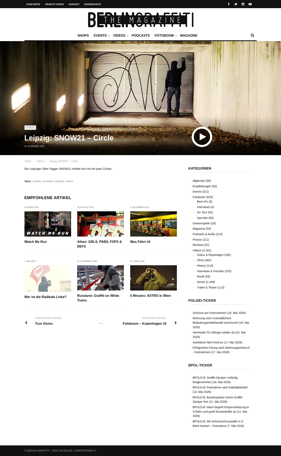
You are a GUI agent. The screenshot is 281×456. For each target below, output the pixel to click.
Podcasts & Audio (204, 234)
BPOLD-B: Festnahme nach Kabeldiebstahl (220, 387)
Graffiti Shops (54, 4)
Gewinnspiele (201, 223)
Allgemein (199, 180)
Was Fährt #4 (140, 241)
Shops (83, 35)
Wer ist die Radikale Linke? (45, 297)
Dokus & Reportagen (210, 254)
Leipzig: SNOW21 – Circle (63, 161)
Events (101, 35)
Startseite (33, 4)
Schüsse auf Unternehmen (210, 313)
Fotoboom (165, 35)
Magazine (188, 35)
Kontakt (74, 4)
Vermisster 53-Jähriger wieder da (214, 332)
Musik (201, 276)
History (201, 265)
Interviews (203, 207)
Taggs (69, 181)
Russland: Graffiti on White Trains (98, 298)
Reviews (198, 245)
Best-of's (202, 201)
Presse (197, 239)
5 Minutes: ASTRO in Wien (150, 295)
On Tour (202, 212)
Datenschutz (92, 4)
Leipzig (36, 181)
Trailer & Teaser (207, 287)
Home (28, 161)
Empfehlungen (202, 186)
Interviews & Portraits (210, 271)
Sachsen (47, 181)
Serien (201, 282)
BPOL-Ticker (200, 365)
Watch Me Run (35, 241)
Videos (120, 35)
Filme (200, 260)
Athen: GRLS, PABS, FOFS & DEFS (99, 244)
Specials (202, 217)
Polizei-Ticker (202, 301)
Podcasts (141, 35)
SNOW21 (59, 181)
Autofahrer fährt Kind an (208, 342)
